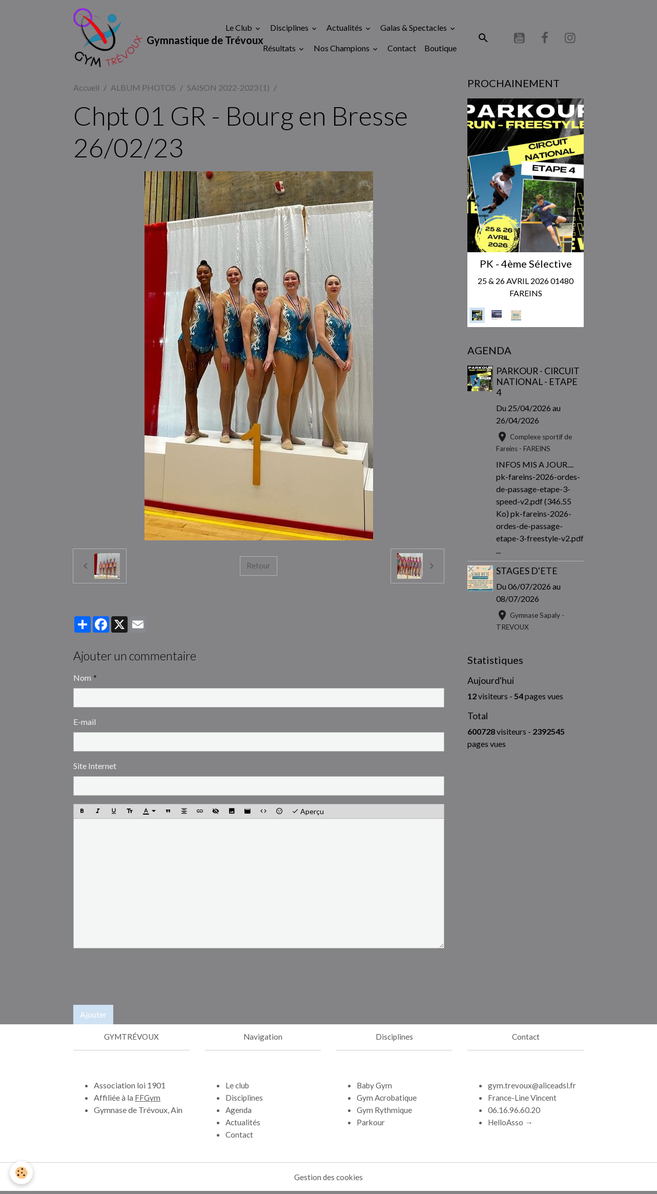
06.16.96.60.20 (514, 1112)
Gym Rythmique (385, 1112)
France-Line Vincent (523, 1100)
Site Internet (94, 768)
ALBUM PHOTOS (143, 90)
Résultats (280, 49)
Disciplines (290, 28)
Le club (238, 1087)
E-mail (84, 724)
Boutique (440, 49)
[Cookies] (21, 1172)
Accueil (86, 90)
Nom (82, 680)
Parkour (371, 1124)
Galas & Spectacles (414, 28)
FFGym (148, 1100)
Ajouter (93, 1017)
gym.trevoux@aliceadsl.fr (533, 1087)
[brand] (137, 39)
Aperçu (308, 814)
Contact (401, 49)
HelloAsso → (511, 1124)
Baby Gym (375, 1087)
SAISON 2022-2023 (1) (228, 90)
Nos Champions (342, 49)
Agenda (239, 1112)
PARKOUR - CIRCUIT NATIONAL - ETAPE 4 (539, 384)
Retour (259, 568)
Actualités (345, 28)
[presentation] (151, 979)
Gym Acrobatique (388, 1100)
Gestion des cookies (328, 1179)
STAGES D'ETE (528, 573)
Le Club (239, 28)
